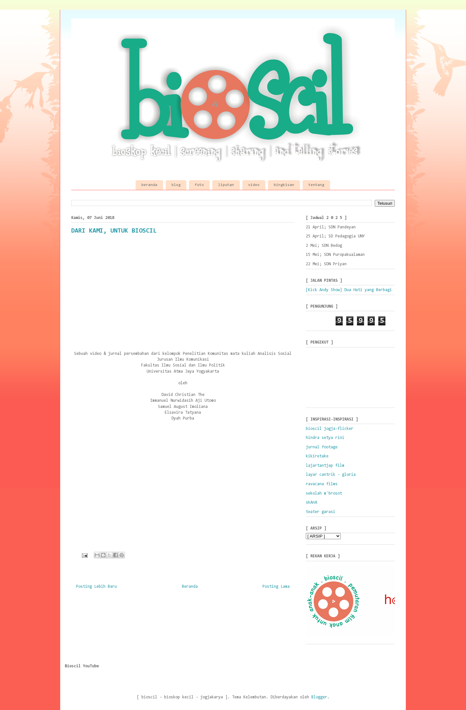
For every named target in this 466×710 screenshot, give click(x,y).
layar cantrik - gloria (331, 475)
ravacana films (322, 484)
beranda (149, 185)
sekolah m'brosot (324, 493)
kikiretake (317, 456)
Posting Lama (276, 586)
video (254, 185)
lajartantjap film (325, 466)
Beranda (190, 586)
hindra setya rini (325, 438)
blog (176, 185)
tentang (316, 185)
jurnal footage (322, 447)
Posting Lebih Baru (96, 586)
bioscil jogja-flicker (329, 429)
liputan (226, 185)
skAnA (311, 502)
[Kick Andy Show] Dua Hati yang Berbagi (349, 290)
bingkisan (284, 185)
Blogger (319, 697)
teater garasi (320, 512)
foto (199, 185)
